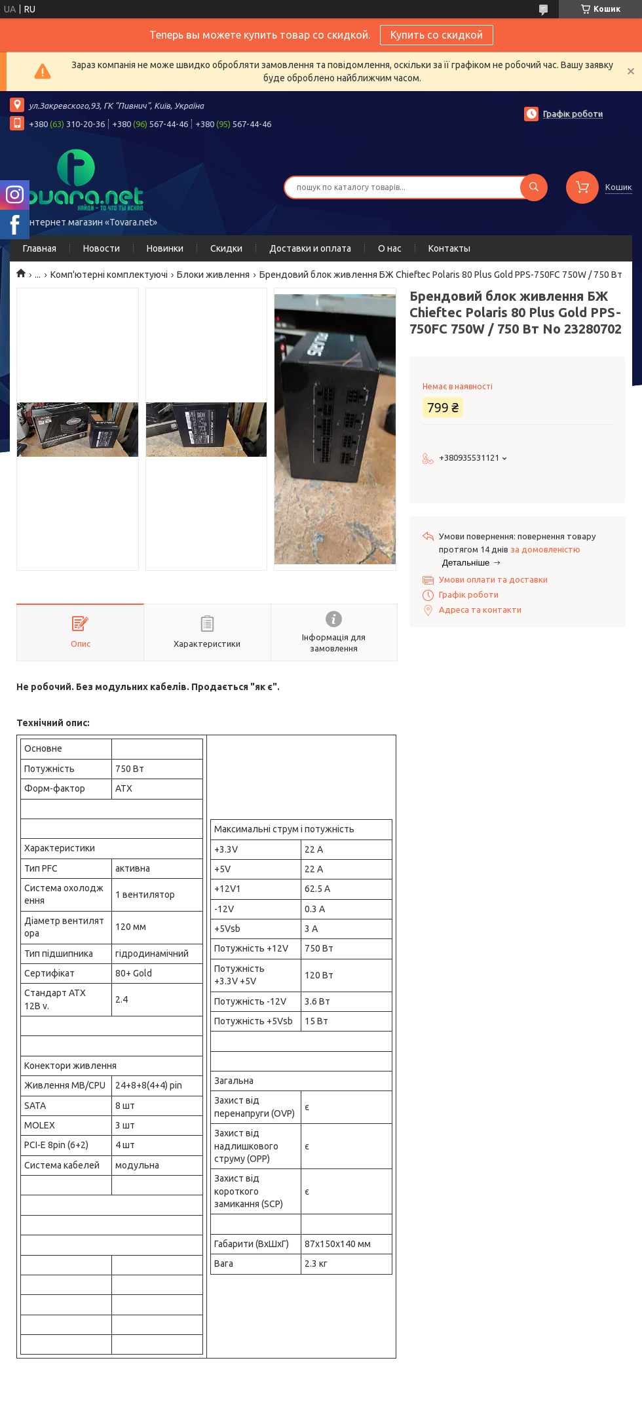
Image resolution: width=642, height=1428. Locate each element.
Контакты (449, 248)
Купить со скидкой (436, 35)
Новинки (165, 248)
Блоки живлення (213, 274)
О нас (390, 248)
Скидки (226, 248)
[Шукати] (534, 187)
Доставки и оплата (310, 248)
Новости (101, 248)
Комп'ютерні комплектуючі (109, 274)
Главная (39, 248)
